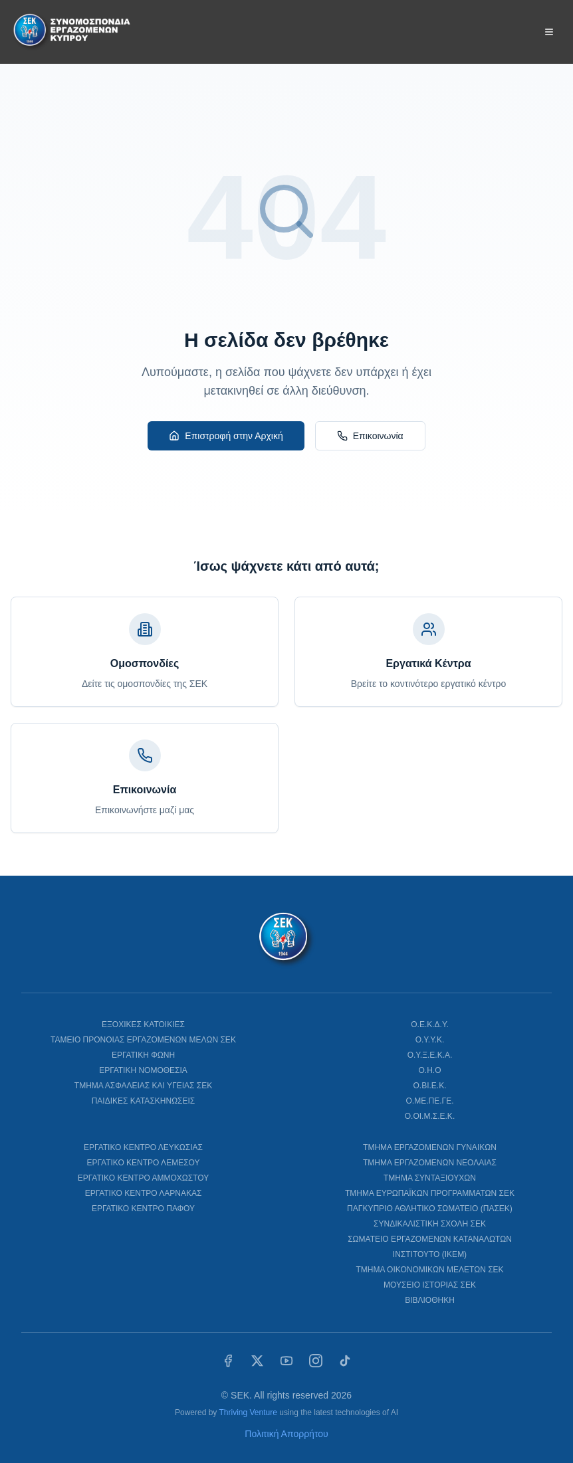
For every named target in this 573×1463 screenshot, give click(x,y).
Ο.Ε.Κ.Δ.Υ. (430, 1024)
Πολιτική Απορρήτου (286, 1433)
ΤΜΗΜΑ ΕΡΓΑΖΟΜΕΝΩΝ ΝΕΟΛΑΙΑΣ (430, 1162)
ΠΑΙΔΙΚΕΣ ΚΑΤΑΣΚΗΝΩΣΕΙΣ (143, 1101)
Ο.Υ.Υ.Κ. (430, 1039)
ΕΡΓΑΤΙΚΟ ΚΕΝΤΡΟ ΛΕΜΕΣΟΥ (143, 1162)
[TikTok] (345, 1360)
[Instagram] (315, 1360)
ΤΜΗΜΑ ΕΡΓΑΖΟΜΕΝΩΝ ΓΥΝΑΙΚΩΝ (430, 1147)
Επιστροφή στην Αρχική (226, 436)
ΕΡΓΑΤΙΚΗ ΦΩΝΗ (143, 1055)
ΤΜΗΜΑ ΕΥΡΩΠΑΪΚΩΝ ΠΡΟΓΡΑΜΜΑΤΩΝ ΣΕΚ (430, 1193)
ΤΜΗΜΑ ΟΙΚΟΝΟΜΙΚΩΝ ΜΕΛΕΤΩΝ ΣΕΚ (429, 1269)
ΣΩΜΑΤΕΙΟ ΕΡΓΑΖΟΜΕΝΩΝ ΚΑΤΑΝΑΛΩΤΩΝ (430, 1239)
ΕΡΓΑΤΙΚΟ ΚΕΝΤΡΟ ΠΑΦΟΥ (143, 1208)
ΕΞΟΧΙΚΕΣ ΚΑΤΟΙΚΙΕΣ (143, 1024)
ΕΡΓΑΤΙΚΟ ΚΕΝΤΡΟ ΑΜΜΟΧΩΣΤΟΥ (143, 1178)
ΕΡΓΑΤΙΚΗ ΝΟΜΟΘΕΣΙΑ (143, 1070)
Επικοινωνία (370, 436)
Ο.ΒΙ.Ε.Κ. (429, 1085)
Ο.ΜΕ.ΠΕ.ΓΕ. (430, 1101)
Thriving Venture (248, 1412)
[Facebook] (228, 1360)
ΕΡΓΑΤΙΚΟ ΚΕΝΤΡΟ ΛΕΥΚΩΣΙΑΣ (143, 1147)
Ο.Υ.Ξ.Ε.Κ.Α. (430, 1055)
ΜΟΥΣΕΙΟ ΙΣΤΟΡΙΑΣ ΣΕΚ (430, 1285)
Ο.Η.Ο (429, 1070)
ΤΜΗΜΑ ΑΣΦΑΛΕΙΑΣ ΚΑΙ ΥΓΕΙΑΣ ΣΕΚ (143, 1085)
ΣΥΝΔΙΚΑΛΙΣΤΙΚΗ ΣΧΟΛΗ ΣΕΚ (430, 1223)
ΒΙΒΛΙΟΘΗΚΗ (430, 1300)
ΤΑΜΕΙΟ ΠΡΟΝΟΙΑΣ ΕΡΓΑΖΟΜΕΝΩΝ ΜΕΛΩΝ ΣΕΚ (143, 1039)
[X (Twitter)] (257, 1360)
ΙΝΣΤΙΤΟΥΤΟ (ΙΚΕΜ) (430, 1254)
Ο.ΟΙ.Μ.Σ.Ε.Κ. (430, 1116)
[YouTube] (286, 1360)
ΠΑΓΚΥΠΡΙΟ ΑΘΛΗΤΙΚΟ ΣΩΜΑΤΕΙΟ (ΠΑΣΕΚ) (430, 1208)
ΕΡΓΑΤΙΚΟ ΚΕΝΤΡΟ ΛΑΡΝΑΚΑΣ (143, 1193)
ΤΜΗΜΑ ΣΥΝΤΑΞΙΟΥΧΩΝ (430, 1178)
